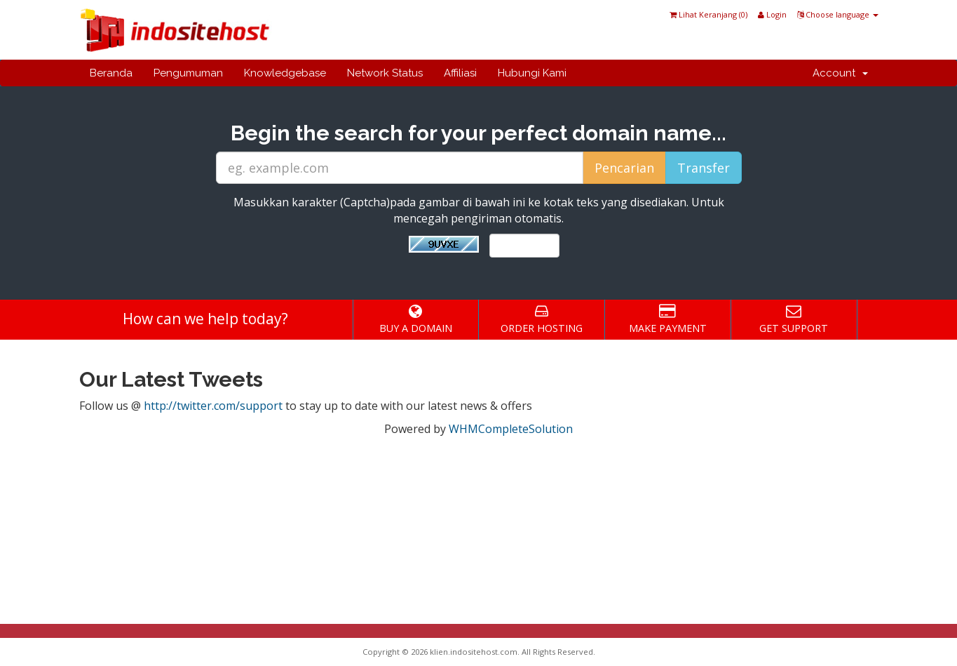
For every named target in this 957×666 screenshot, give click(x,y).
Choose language (837, 14)
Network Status (385, 73)
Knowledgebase (285, 73)
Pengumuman (188, 73)
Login (772, 14)
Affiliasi (460, 73)
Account (840, 73)
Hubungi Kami (532, 73)
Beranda (111, 73)
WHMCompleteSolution (511, 429)
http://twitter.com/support (213, 405)
